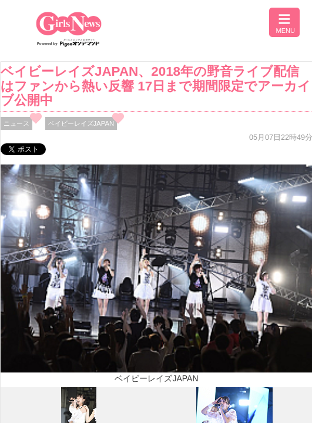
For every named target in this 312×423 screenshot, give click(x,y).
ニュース (16, 123)
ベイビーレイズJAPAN (81, 123)
